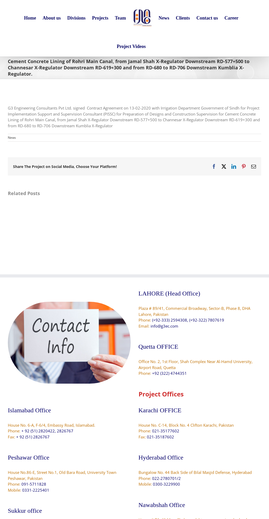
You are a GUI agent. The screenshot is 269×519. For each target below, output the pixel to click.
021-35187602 (160, 436)
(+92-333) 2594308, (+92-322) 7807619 (188, 320)
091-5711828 (33, 484)
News (12, 137)
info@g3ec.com (164, 326)
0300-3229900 (166, 484)
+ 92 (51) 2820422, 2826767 (47, 430)
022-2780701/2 (166, 478)
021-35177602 (165, 430)
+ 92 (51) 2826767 (33, 436)
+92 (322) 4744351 (169, 373)
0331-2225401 (35, 490)
